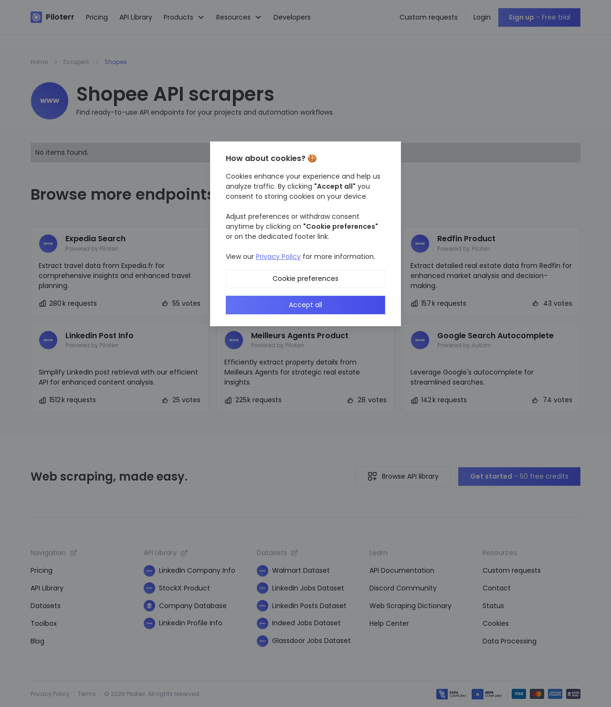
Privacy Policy (278, 256)
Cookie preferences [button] (305, 278)
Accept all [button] (305, 305)
